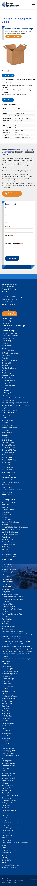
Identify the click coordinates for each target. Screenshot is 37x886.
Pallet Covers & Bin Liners (10, 335)
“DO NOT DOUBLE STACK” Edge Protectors (15, 527)
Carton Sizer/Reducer (8, 380)
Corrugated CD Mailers (9, 447)
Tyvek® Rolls (6, 711)
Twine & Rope (6, 768)
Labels (4, 574)
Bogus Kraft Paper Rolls (9, 673)
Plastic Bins (5, 365)
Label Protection (7, 840)
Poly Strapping (6, 852)
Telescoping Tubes (7, 621)
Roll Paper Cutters (7, 703)
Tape (3, 770)
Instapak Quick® (7, 495)
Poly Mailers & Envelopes (10, 567)
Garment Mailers (7, 462)
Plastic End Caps (7, 619)
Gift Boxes (5, 517)
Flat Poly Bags (6, 323)
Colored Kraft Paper (8, 678)
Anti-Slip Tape (6, 790)
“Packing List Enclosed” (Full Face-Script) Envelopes (18, 649)
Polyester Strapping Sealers (10, 756)
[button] (24, 44)
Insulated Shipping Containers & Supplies (15, 403)
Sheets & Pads (6, 418)
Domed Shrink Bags (8, 723)
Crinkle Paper (6, 681)
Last (6, 222)
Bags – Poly (5, 311)
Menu (33, 4)
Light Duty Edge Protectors (10, 532)
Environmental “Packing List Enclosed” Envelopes (18, 634)
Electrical (5, 815)
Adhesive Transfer (7, 785)
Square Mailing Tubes (8, 472)
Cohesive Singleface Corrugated (12, 490)
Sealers (4, 348)
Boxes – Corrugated (8, 375)
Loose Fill (5, 497)
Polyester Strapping (8, 753)
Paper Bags (5, 562)
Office (4, 847)
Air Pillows (5, 485)
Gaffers (4, 820)
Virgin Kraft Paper (7, 716)
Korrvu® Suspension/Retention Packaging (15, 405)
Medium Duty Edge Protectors (11, 534)
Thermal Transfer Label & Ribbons (12, 596)
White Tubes (6, 624)
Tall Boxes (5, 422)
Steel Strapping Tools (8, 765)
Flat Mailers (5, 549)
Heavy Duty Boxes (8, 400)
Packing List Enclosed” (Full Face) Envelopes (16, 646)
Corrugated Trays (7, 388)
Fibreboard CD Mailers (9, 460)
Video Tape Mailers (8, 480)
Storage (4, 370)
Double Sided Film (7, 805)
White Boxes (6, 430)
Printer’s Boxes (6, 415)
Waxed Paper (6, 718)
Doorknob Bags (7, 318)
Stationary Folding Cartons (10, 522)
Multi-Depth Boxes (8, 413)
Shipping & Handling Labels (10, 594)
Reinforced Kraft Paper (9, 698)
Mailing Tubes (6, 601)
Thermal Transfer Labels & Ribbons (13, 599)
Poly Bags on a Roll (8, 338)
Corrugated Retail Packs (9, 385)
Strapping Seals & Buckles (10, 763)
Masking (4, 845)
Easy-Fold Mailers (7, 457)
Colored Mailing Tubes (9, 606)
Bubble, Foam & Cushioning (10, 482)
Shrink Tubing (6, 738)
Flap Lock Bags (6, 321)
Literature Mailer (7, 465)
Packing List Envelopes (9, 626)
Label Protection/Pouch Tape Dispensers (15, 842)
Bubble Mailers (6, 547)
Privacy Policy (5, 879)
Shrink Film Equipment (9, 731)
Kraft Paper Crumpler (8, 691)
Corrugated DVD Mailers (9, 450)
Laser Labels (6, 584)
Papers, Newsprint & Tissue (10, 671)
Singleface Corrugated (9, 502)
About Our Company (8, 304)
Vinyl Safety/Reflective (9, 867)
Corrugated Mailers (8, 452)
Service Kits (5, 736)
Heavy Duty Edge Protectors (11, 529)
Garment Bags (6, 328)
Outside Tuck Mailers (8, 470)
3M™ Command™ (7, 780)
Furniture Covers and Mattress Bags (13, 326)
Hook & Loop (6, 833)
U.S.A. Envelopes (7, 669)
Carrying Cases (6, 437)
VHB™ (4, 862)
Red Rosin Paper (7, 701)
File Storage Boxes (8, 393)
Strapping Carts (7, 760)
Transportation (6, 666)
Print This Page (8, 75)
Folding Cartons (7, 514)
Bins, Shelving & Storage (9, 360)
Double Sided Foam (8, 808)
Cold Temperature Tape (9, 800)
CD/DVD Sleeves (7, 440)
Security (4, 855)
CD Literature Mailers (8, 442)
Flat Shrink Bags (7, 726)
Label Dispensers (7, 582)
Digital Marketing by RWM (9, 882)
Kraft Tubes (5, 616)
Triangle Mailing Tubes (9, 477)
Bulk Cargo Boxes (7, 378)
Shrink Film (5, 721)
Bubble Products (7, 487)
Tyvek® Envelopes (7, 572)
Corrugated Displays (8, 445)
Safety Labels (6, 591)
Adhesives (5, 783)
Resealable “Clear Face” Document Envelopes (16, 659)
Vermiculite (5, 504)
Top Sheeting (6, 355)
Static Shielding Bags (8, 350)
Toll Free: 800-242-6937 (10, 299)
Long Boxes (5, 408)
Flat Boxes (5, 395)
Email (9, 227)
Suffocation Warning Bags (10, 353)
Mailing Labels (6, 587)
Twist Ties (5, 358)
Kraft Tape (5, 838)
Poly (3, 746)
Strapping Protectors (8, 542)
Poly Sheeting (6, 340)
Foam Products (7, 492)
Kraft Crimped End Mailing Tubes (12, 614)
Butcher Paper (6, 676)
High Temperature (7, 830)
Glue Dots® (5, 825)
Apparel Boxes (6, 512)
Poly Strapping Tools (8, 751)
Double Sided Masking (9, 810)
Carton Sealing (6, 798)
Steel (3, 758)
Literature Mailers (7, 467)
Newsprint (5, 693)
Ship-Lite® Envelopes (9, 569)
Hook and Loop (7, 835)
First (6, 215)
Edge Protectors (7, 524)
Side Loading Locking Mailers (11, 475)
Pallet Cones (6, 537)
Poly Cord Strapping (8, 748)
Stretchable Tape (7, 860)
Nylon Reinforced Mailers (10, 557)
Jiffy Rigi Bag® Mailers (9, 554)
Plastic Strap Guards (8, 539)
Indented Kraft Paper (8, 686)
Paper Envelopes (7, 564)
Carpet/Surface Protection (10, 795)
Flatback (4, 818)
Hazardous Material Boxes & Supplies (14, 398)
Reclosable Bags (7, 345)
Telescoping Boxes (7, 425)
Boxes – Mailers (7, 432)
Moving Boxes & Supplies (10, 410)
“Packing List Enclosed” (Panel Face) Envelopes (17, 651)
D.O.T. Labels (6, 577)
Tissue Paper (6, 708)
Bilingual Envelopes (8, 629)
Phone (9, 235)
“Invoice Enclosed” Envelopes (11, 636)
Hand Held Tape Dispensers (10, 828)
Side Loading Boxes (8, 420)
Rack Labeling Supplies (9, 368)
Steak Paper (6, 706)
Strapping (5, 741)
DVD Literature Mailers (9, 455)
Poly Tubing (5, 343)
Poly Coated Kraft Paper (9, 696)
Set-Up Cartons (7, 519)
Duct (3, 813)
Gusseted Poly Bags (8, 331)
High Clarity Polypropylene (10, 333)
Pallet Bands (6, 743)
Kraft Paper (5, 688)
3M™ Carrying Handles (9, 778)
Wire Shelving (6, 373)
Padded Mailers (7, 559)
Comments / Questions (14, 243)
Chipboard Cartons (8, 509)
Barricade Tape (6, 793)
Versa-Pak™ (5, 507)
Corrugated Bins (7, 363)
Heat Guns (5, 728)
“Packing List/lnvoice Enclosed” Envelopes (15, 644)
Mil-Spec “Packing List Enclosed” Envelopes (16, 641)
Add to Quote (8, 100)
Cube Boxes (5, 390)
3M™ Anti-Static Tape (8, 773)
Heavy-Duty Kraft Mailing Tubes (12, 609)
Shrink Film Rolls (7, 733)
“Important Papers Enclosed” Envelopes (14, 639)
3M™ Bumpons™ (7, 775)
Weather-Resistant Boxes (10, 427)
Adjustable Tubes (7, 604)
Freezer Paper (6, 683)
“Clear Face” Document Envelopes (12, 631)
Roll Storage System (8, 500)
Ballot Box (5, 435)
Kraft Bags (5, 611)
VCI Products (6, 713)
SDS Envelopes (6, 661)
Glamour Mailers (7, 552)
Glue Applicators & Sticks (10, 823)
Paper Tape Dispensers (9, 850)
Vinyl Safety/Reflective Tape (11, 865)
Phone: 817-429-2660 (9, 302)
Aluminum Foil (6, 788)
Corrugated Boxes (7, 383)
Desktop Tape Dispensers (10, 803)
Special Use (5, 664)
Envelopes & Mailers (8, 544)
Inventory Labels (7, 579)
